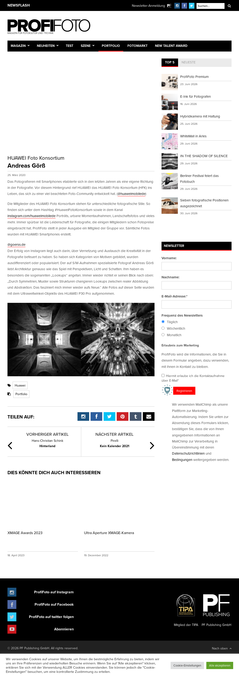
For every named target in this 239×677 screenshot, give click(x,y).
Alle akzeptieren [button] (219, 665)
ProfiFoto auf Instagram (54, 592)
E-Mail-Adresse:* (174, 296)
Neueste (189, 62)
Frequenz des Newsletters (182, 315)
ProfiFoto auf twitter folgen (51, 616)
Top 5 (170, 62)
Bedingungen (182, 459)
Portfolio (111, 45)
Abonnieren (64, 629)
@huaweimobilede (131, 193)
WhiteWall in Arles (193, 136)
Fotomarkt (137, 45)
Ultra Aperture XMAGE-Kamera (109, 532)
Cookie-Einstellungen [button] (187, 665)
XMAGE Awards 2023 (24, 532)
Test (69, 45)
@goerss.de (16, 244)
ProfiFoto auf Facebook (54, 604)
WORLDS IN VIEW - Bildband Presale (58, 5)
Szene (86, 45)
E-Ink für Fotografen (195, 96)
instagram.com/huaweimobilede (31, 215)
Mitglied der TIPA (186, 608)
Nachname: (170, 277)
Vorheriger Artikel (47, 434)
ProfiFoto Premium (194, 76)
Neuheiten (46, 45)
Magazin (18, 45)
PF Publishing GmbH (216, 608)
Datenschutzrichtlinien (188, 453)
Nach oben (222, 648)
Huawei (20, 385)
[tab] (170, 63)
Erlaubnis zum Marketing (180, 345)
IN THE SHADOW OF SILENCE (204, 155)
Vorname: (169, 258)
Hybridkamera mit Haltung (200, 116)
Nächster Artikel (114, 434)
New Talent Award (171, 45)
